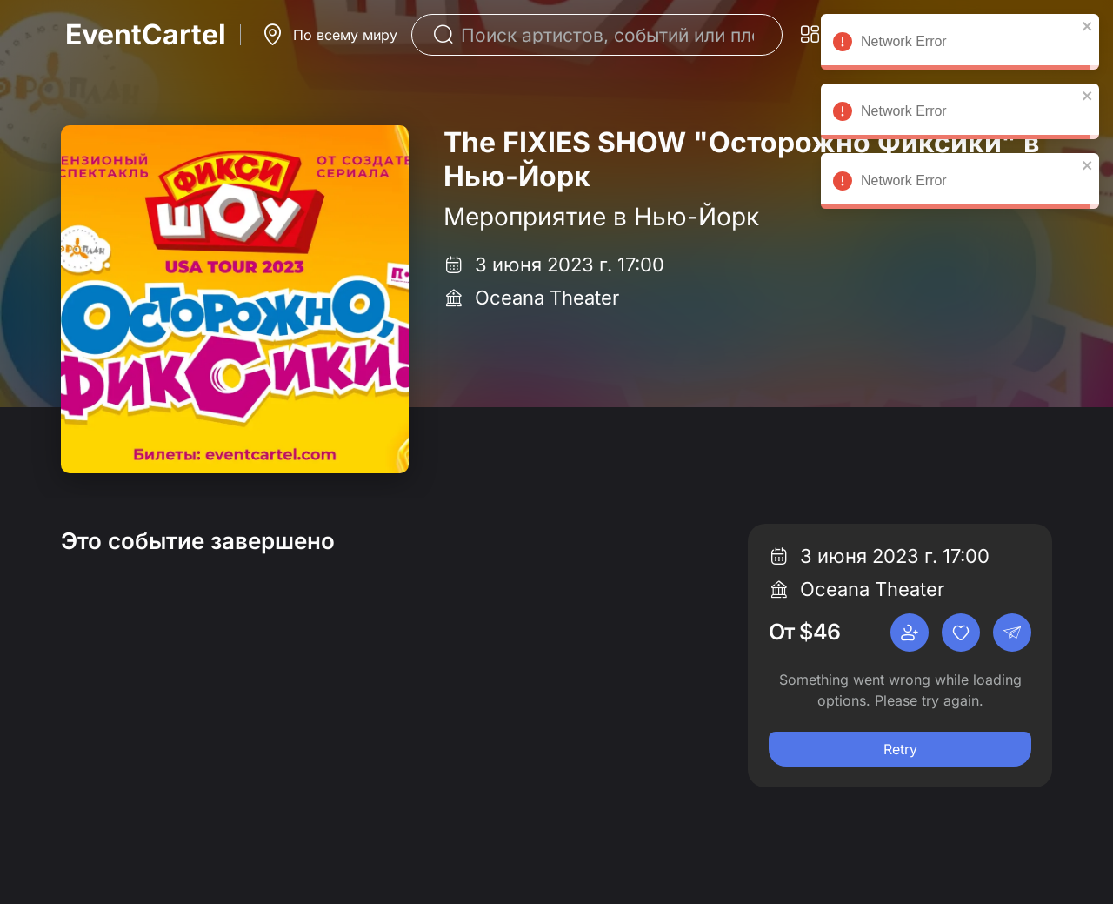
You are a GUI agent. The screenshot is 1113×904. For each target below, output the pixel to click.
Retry (900, 749)
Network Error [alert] (960, 44)
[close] (1088, 26)
